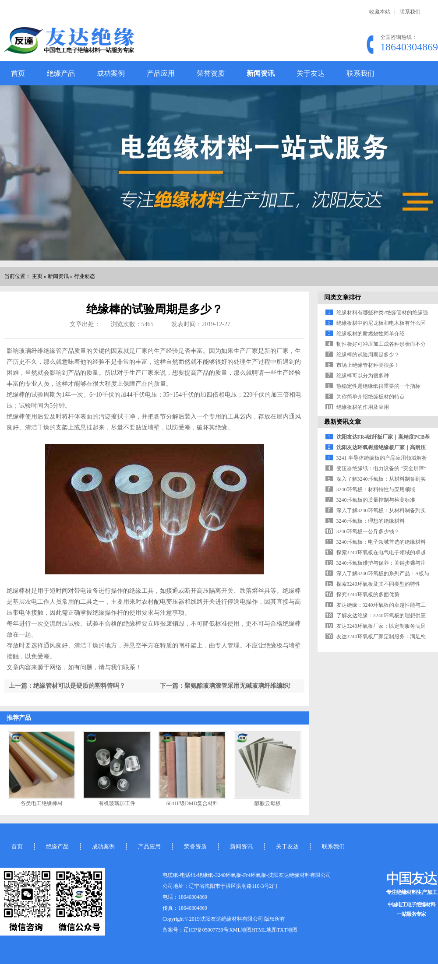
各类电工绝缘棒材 (42, 803)
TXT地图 (287, 930)
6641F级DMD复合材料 (192, 803)
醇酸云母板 (267, 803)
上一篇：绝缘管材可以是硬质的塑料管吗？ (67, 686)
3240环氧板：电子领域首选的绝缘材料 (381, 542)
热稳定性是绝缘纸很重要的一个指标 (378, 386)
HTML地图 (264, 930)
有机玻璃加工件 (117, 803)
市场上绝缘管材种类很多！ (367, 365)
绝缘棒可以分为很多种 (362, 376)
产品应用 (161, 73)
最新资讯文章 (342, 422)
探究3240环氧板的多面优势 (367, 594)
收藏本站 (379, 12)
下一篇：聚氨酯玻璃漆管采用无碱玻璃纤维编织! (225, 686)
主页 (37, 276)
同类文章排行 (342, 297)
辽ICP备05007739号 (206, 930)
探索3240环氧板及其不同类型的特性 (378, 584)
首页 (18, 73)
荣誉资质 (211, 73)
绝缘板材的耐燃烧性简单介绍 (370, 334)
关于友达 (311, 73)
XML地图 (240, 930)
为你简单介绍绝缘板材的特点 (370, 397)
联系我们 (409, 12)
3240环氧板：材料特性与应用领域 (375, 489)
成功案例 (111, 73)
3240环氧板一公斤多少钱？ (367, 531)
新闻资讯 (261, 73)
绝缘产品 (61, 73)
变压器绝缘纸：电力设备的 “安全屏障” (381, 468)
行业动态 (84, 276)
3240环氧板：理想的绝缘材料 (370, 521)
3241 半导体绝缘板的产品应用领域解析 (381, 458)
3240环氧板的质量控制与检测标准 (375, 500)
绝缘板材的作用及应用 (362, 407)
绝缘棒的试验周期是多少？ (367, 355)
